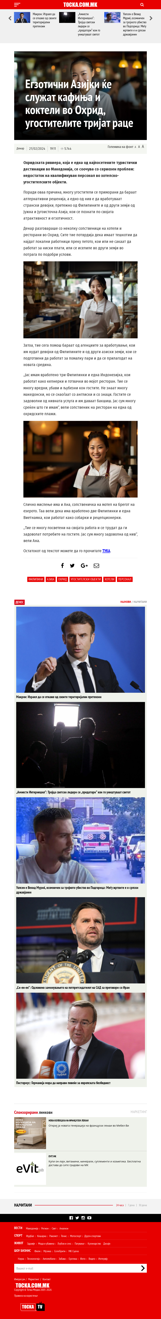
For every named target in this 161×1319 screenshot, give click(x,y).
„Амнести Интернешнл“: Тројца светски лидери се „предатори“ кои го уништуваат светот (89, 24)
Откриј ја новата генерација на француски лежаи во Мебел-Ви (89, 1125)
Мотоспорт (75, 1236)
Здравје (31, 1243)
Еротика (73, 1258)
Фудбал (30, 1236)
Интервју (103, 1258)
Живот (18, 1243)
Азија (50, 580)
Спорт (18, 1235)
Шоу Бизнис (22, 1250)
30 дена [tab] (143, 1205)
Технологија (33, 1258)
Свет (54, 1228)
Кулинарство (94, 1243)
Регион (45, 1228)
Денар (20, 148)
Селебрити (59, 1251)
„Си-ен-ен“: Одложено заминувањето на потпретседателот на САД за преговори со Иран (69, 987)
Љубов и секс (64, 1243)
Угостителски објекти (86, 580)
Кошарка (41, 1236)
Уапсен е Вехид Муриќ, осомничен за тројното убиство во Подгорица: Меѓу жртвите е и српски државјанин (134, 24)
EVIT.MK (52, 1156)
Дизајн (106, 1243)
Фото (82, 1258)
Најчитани (23, 1204)
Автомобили (49, 1258)
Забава (62, 1258)
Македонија (32, 1228)
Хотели (109, 580)
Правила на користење (26, 1295)
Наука (21, 1258)
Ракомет (53, 1236)
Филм (37, 1251)
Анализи (64, 1228)
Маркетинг (33, 1279)
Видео (92, 1258)
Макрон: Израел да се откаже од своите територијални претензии (44, 20)
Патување (80, 1243)
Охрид (62, 580)
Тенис (64, 1236)
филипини (36, 580)
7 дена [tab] (131, 1205)
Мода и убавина (46, 1243)
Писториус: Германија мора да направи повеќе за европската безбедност (60, 1083)
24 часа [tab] (120, 1205)
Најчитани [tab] (140, 602)
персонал (124, 580)
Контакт (46, 1279)
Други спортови (92, 1236)
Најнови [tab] (125, 602)
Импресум (19, 1279)
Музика (47, 1251)
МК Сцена (74, 1251)
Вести (18, 1228)
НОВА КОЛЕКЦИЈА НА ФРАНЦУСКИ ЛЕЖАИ (69, 1120)
